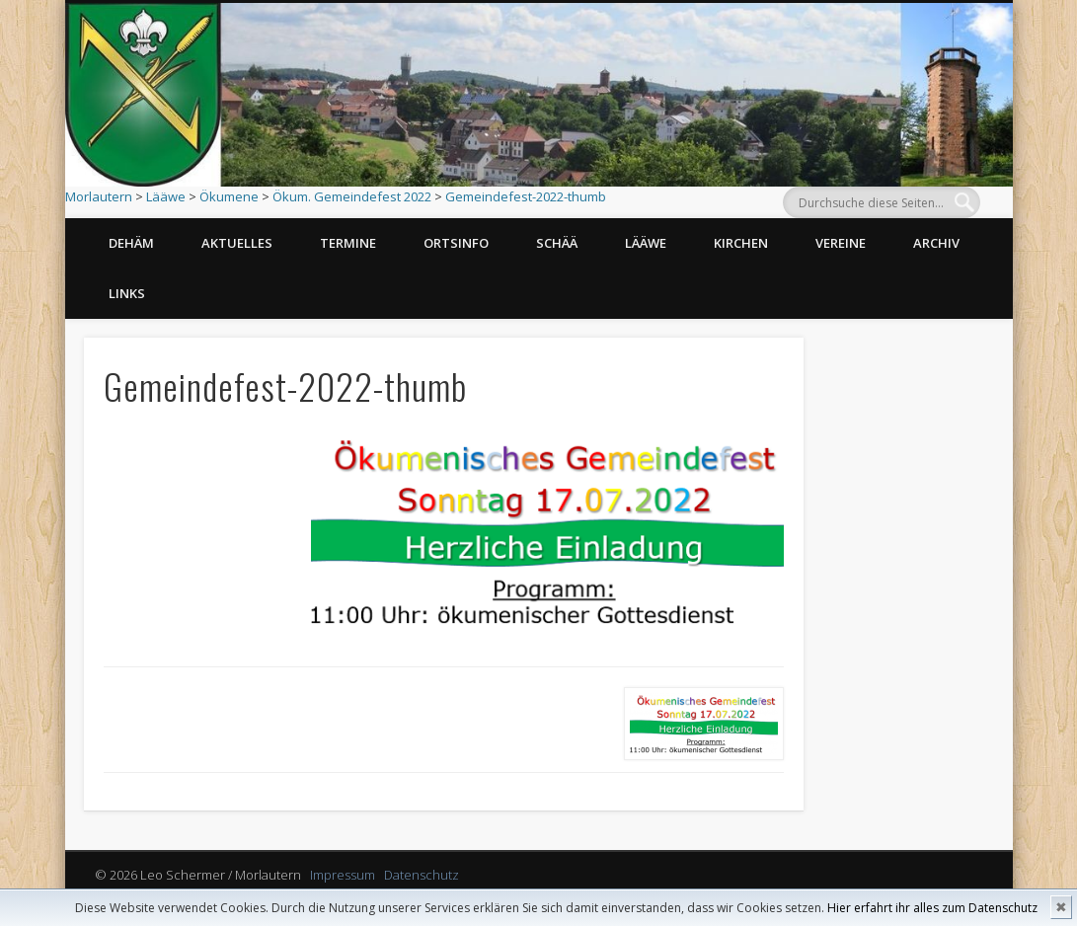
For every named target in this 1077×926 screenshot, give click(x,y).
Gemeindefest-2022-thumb (525, 196)
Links (127, 293)
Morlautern (98, 196)
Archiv (936, 243)
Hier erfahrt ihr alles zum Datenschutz (932, 907)
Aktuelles (236, 243)
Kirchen (741, 243)
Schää (556, 243)
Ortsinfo (456, 243)
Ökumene (229, 196)
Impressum (342, 875)
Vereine (840, 243)
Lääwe (166, 196)
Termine (348, 243)
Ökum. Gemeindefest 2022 (351, 196)
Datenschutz (421, 875)
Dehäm (131, 243)
